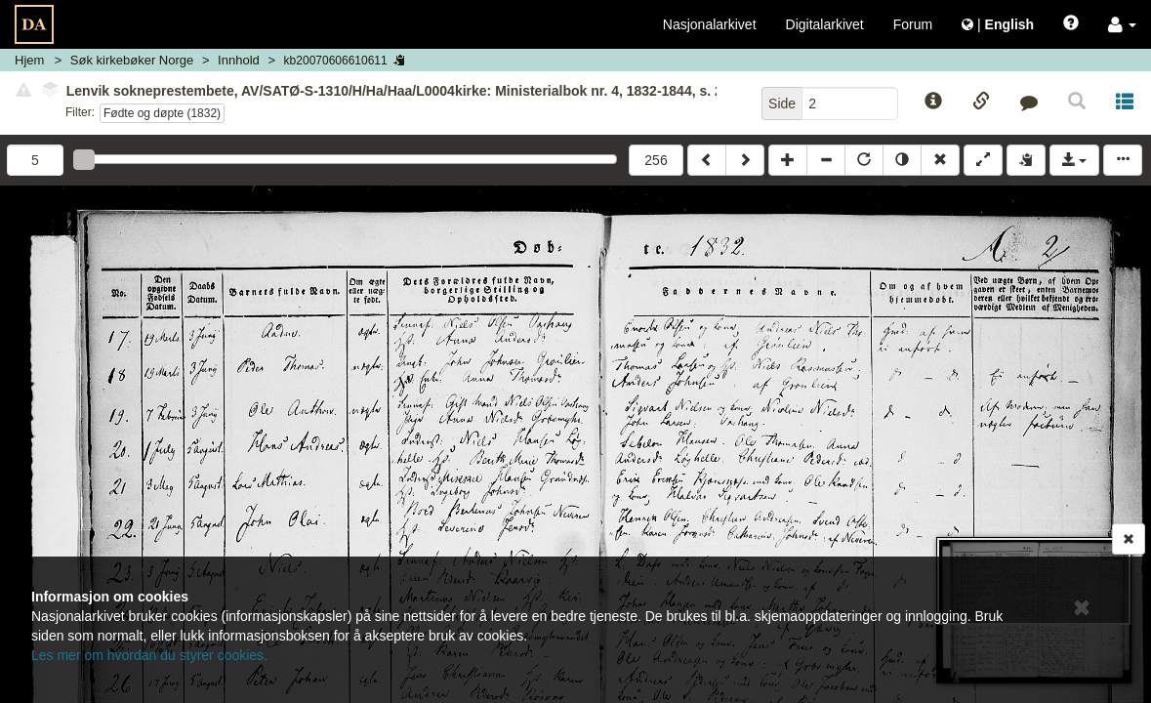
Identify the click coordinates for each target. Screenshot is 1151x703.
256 (655, 160)
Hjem (29, 60)
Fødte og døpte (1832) (162, 113)
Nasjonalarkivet (710, 24)
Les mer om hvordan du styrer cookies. (149, 655)
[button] (1122, 24)
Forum (912, 24)
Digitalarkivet (825, 24)
